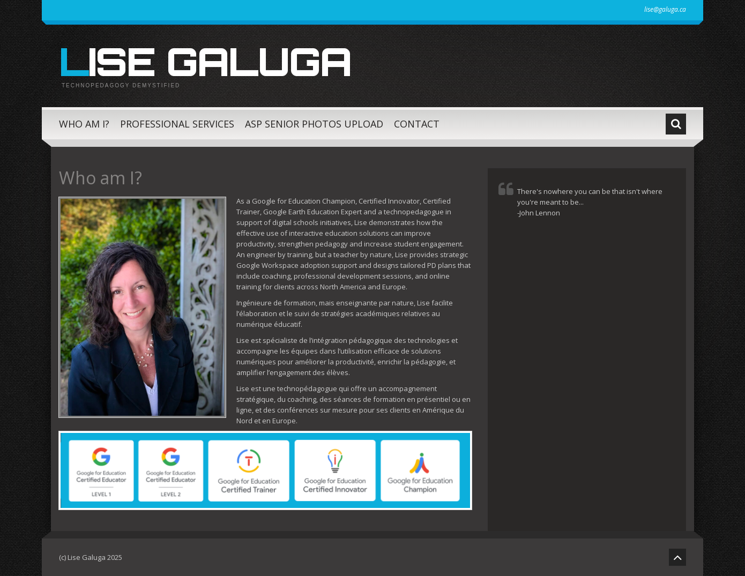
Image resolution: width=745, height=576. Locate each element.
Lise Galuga (205, 61)
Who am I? (84, 123)
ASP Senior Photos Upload (314, 123)
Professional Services (177, 123)
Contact (416, 123)
